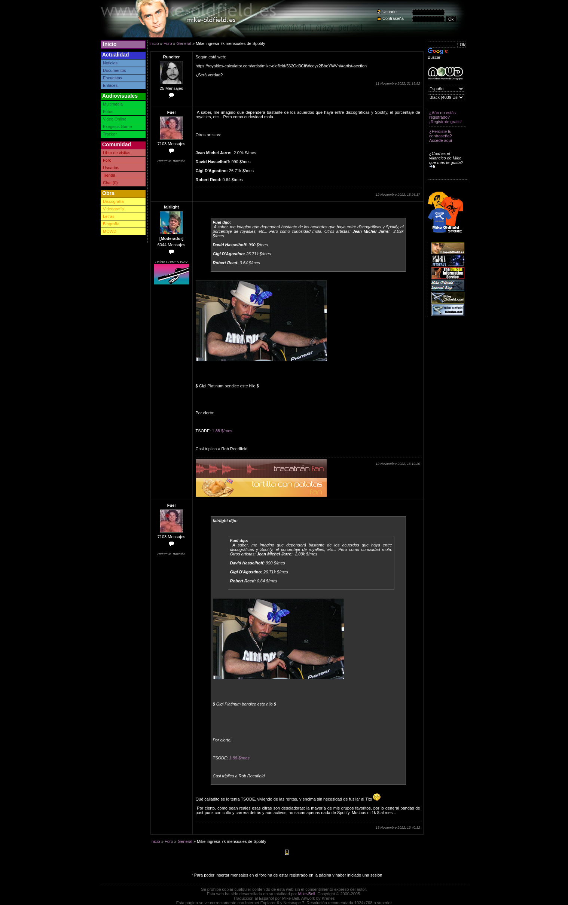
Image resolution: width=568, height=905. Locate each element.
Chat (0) (110, 182)
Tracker (110, 134)
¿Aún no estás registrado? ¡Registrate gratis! (445, 117)
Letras (108, 216)
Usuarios (111, 167)
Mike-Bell (306, 894)
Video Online (114, 119)
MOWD (109, 231)
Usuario (389, 11)
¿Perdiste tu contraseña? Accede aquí (440, 136)
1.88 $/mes (222, 431)
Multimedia (113, 104)
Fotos (108, 111)
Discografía (113, 201)
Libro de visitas (116, 152)
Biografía (111, 224)
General (184, 43)
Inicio (110, 44)
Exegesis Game (117, 126)
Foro (107, 160)
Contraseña (393, 18)
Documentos (114, 70)
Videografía (113, 209)
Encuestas (112, 78)
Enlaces (110, 85)
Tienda (109, 175)
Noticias (110, 63)
